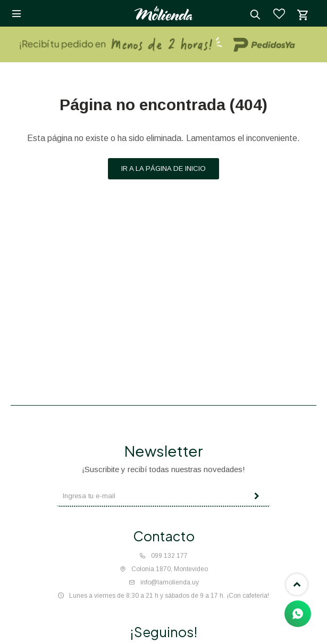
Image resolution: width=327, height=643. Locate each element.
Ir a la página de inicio (163, 168)
